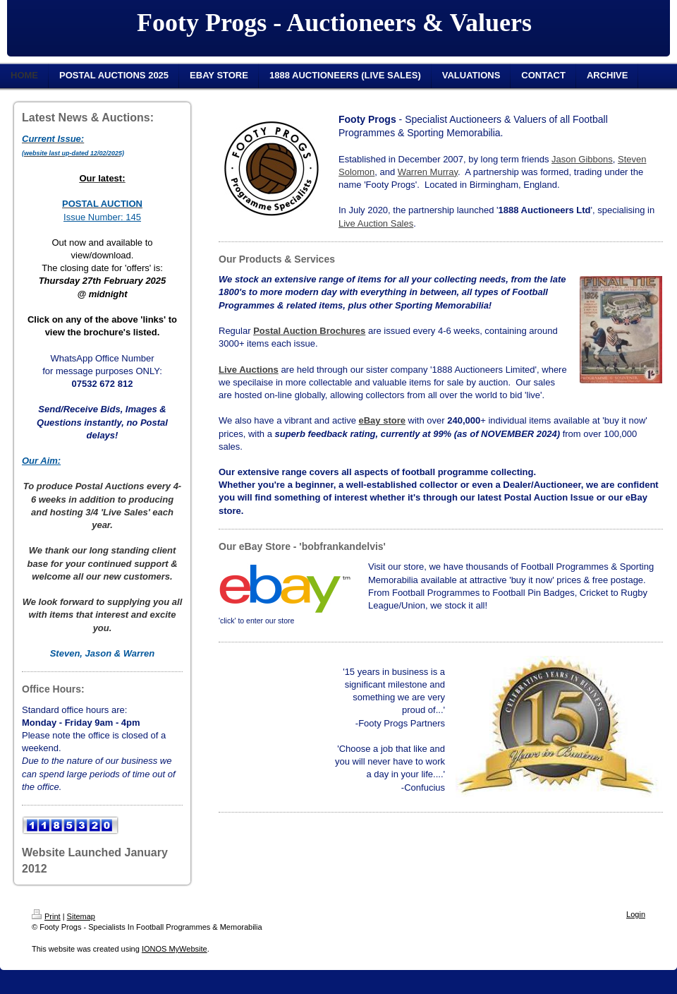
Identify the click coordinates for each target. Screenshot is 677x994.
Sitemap (81, 916)
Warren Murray (428, 172)
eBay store (382, 420)
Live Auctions (249, 369)
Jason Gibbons (582, 159)
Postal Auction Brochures (309, 330)
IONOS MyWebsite (174, 949)
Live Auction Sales (375, 223)
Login (635, 914)
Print (46, 916)
